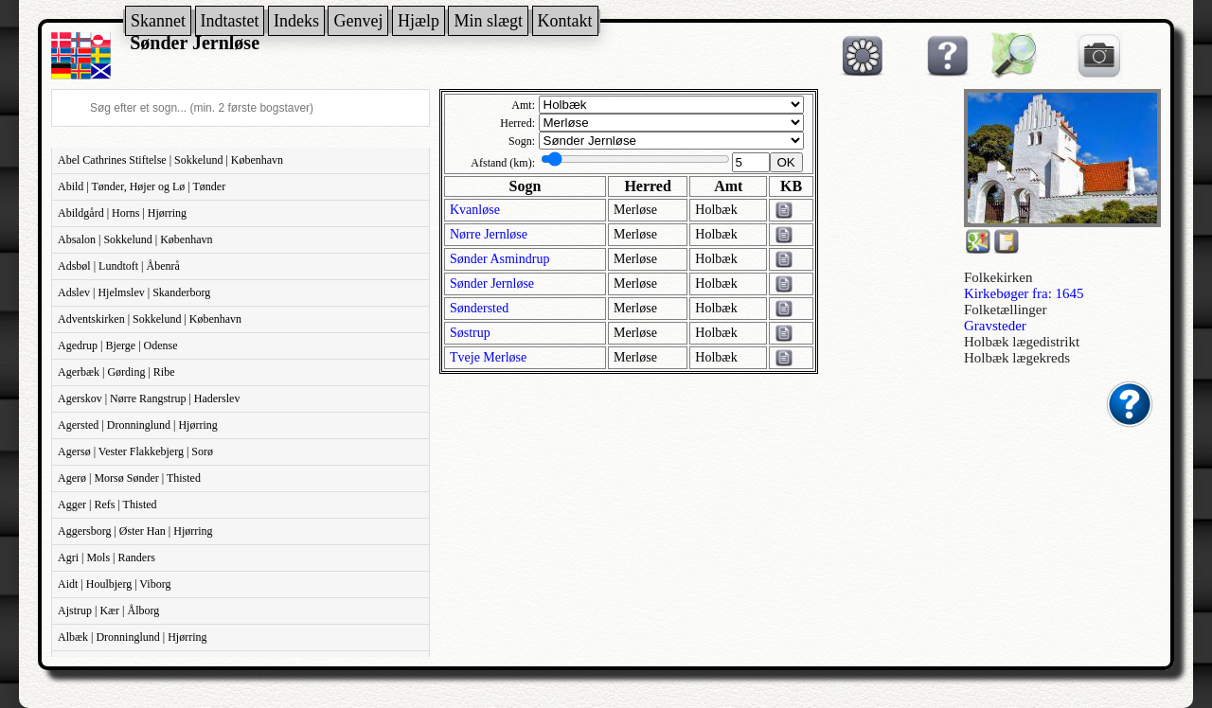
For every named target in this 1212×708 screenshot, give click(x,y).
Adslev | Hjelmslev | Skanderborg (134, 292)
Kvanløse (475, 210)
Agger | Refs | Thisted (107, 504)
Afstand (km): (503, 162)
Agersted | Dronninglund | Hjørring (138, 425)
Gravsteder (995, 325)
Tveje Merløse (488, 357)
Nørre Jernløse (488, 234)
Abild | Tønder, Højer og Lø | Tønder (141, 186)
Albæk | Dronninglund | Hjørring (132, 637)
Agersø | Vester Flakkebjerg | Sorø (135, 451)
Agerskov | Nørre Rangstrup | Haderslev (149, 398)
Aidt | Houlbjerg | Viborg (114, 584)
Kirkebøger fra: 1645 (1024, 293)
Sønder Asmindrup (499, 259)
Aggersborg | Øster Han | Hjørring (135, 531)
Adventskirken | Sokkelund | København (149, 319)
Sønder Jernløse (492, 283)
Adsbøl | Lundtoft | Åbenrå (119, 266)
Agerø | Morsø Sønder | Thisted (129, 478)
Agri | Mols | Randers (106, 557)
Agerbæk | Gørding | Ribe (116, 372)
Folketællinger (1005, 309)
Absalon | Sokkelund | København (135, 239)
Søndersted (479, 308)
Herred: (517, 123)
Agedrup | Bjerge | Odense (118, 345)
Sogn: (521, 141)
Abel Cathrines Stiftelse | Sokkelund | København (170, 160)
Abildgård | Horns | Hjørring (122, 213)
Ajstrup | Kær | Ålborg (108, 610)
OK (786, 162)
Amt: (523, 105)
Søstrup (470, 333)
